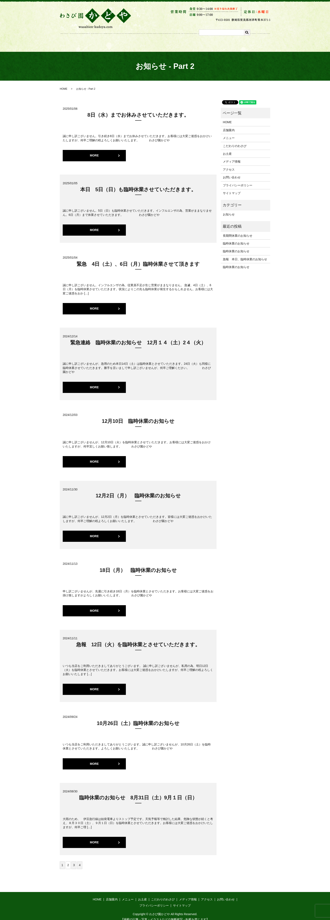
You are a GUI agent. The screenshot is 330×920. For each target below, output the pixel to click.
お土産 (151, 40)
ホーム (97, 40)
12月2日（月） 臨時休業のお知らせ (138, 490)
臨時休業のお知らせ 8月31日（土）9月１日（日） (138, 792)
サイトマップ (232, 188)
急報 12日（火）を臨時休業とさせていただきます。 (138, 639)
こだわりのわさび (174, 40)
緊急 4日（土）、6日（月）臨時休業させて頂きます (138, 259)
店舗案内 (115, 40)
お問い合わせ (232, 172)
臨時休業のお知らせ (236, 238)
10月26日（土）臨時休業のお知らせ (138, 718)
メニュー (134, 40)
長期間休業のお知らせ (237, 230)
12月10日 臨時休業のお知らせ (138, 416)
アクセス (224, 40)
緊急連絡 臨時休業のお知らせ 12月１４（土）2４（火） (138, 337)
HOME (63, 83)
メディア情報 (202, 40)
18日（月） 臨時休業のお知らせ (138, 565)
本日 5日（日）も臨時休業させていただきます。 (138, 184)
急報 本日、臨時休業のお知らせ (245, 254)
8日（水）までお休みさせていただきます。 (138, 109)
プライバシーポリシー (237, 180)
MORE (94, 150)
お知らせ (229, 209)
